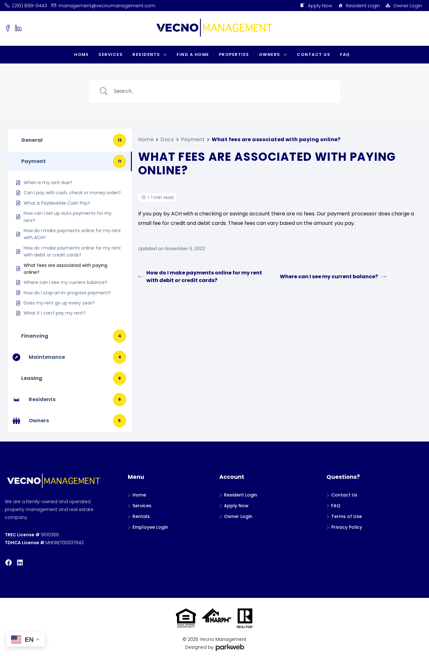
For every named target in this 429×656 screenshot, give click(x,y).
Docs (167, 139)
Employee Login (150, 527)
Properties (234, 54)
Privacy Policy (346, 527)
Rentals (141, 516)
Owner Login (403, 5)
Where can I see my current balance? (333, 276)
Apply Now (315, 5)
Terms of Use (346, 516)
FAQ (345, 54)
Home (81, 54)
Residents (146, 54)
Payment (193, 139)
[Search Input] (222, 91)
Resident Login (358, 5)
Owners (269, 54)
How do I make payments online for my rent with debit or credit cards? (200, 276)
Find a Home (193, 54)
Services (110, 54)
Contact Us (313, 54)
